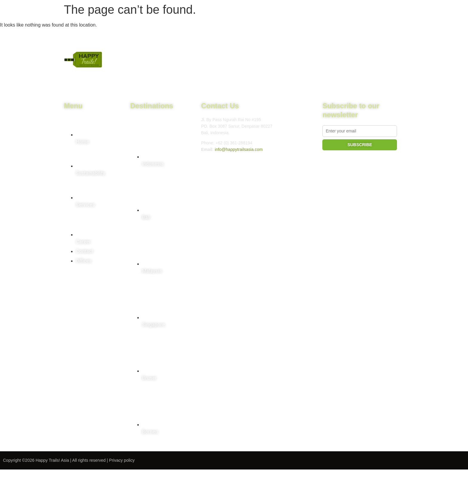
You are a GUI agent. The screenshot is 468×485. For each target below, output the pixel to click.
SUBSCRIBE (359, 144)
